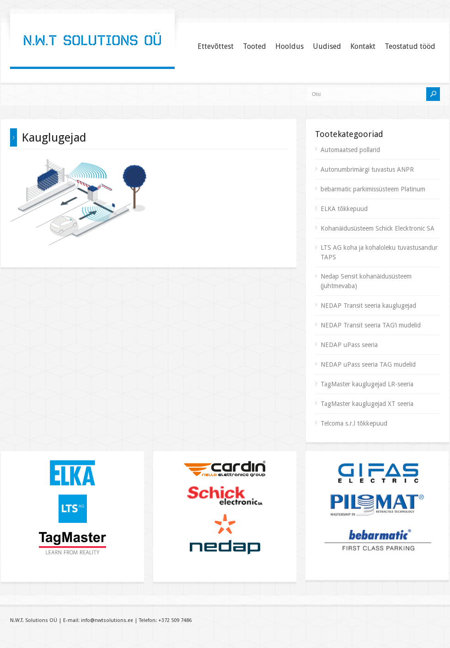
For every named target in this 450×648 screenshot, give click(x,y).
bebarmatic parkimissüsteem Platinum (373, 189)
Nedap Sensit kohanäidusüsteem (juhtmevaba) (366, 281)
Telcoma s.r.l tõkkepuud (354, 423)
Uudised (327, 46)
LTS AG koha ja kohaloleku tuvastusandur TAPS (379, 252)
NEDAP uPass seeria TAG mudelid (368, 364)
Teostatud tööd (410, 46)
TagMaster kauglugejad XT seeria (367, 403)
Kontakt (362, 46)
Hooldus (289, 46)
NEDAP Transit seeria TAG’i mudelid (371, 325)
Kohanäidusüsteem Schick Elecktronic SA (377, 228)
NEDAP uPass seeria (349, 344)
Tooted (254, 46)
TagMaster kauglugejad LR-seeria (367, 384)
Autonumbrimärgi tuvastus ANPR (367, 169)
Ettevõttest (216, 46)
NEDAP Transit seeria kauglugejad (368, 305)
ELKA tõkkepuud (344, 208)
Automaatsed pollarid (350, 149)
